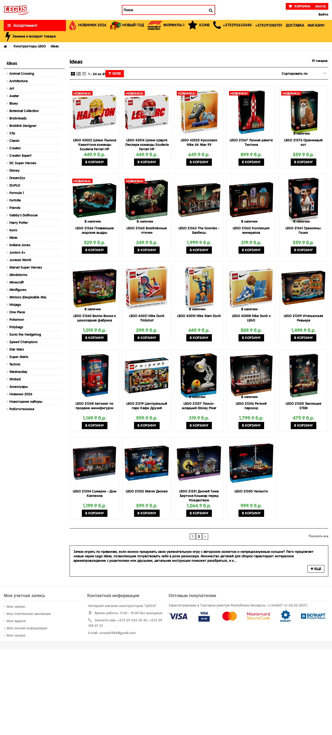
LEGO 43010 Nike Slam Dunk (199, 316)
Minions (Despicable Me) (27, 297)
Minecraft (16, 282)
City (12, 133)
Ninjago (15, 305)
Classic (14, 141)
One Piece (17, 312)
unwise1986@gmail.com (117, 633)
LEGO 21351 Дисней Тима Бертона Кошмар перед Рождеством (199, 495)
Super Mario (18, 357)
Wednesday (18, 372)
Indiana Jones (19, 245)
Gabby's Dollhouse (23, 215)
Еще (316, 569)
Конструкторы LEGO (30, 46)
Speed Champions (23, 342)
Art (11, 88)
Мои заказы (15, 607)
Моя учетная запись (24, 595)
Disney (14, 170)
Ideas (13, 238)
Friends (14, 208)
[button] (232, 25)
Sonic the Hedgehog (25, 334)
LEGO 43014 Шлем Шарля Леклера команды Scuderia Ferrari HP (147, 144)
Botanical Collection (24, 111)
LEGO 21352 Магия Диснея (147, 491)
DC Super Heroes (22, 163)
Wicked (15, 379)
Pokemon (16, 320)
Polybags (16, 327)
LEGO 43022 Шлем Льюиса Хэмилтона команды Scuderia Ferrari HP (94, 144)
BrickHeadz (18, 118)
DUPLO (14, 185)
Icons (13, 230)
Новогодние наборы (25, 402)
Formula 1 (16, 193)
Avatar (14, 96)
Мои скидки (15, 635)
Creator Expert (20, 156)
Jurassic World (20, 260)
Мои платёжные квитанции (28, 614)
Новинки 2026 (20, 394)
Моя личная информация (26, 628)
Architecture (18, 81)
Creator (15, 148)
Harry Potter (18, 223)
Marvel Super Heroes (25, 267)
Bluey (13, 103)
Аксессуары (18, 387)
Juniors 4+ (17, 252)
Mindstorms (18, 275)
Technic (14, 364)
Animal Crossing (21, 74)
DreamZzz (17, 178)
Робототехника (21, 409)
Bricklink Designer (23, 126)
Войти (323, 14)
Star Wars (16, 349)
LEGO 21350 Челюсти (251, 491)
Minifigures (17, 290)
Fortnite (15, 200)
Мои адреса (15, 621)
